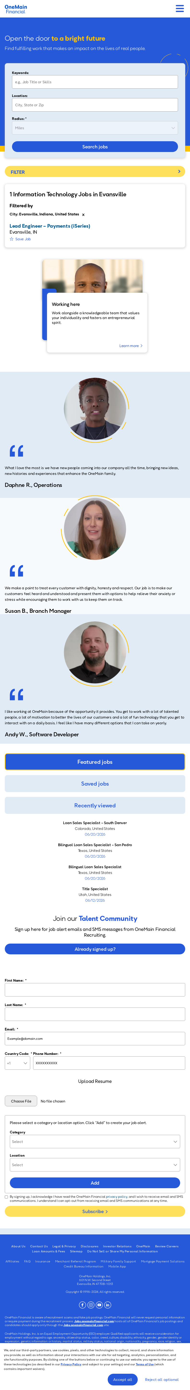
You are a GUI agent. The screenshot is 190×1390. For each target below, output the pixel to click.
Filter (95, 171)
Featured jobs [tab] (95, 761)
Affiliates (12, 1261)
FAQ (27, 1261)
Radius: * (19, 118)
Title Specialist (95, 888)
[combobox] (95, 104)
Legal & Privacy (64, 1246)
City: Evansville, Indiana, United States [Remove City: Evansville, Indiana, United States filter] (44, 213)
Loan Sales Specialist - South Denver (95, 822)
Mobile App (117, 1266)
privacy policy (116, 1196)
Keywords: (20, 72)
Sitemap (76, 1251)
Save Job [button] (23, 238)
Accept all (122, 1379)
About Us (18, 1246)
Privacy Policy (71, 1364)
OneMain (143, 1246)
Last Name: (15, 1004)
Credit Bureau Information (84, 1266)
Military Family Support (118, 1261)
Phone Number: (47, 1053)
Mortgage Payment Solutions (163, 1261)
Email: (11, 1029)
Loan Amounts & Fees (48, 1251)
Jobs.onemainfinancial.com (94, 1321)
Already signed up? (95, 948)
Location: (20, 95)
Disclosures (90, 1246)
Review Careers (167, 1246)
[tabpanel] (95, 861)
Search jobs (95, 146)
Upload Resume (95, 1081)
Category (17, 1132)
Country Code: (18, 1053)
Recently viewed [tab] (94, 804)
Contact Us (39, 1246)
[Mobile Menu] (180, 7)
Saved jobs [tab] (95, 783)
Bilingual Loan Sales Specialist (95, 866)
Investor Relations (117, 1246)
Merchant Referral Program (75, 1261)
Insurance (42, 1261)
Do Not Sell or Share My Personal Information (122, 1251)
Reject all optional (162, 1379)
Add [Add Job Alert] (95, 1182)
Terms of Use (145, 1364)
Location (17, 1155)
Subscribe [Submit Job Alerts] (93, 1211)
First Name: (16, 980)
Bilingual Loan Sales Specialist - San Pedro (95, 844)
